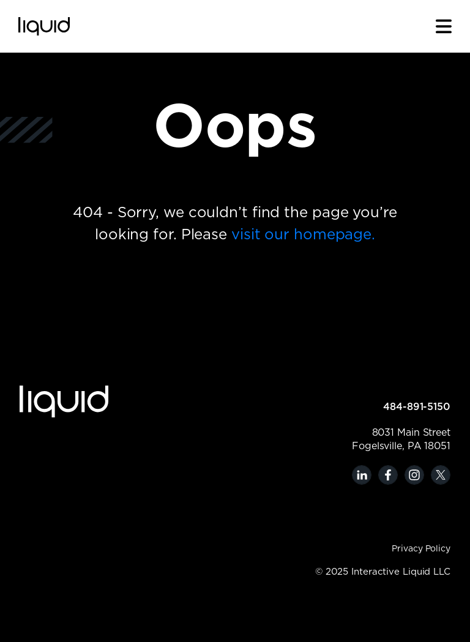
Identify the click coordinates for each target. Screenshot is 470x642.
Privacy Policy (421, 549)
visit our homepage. (303, 235)
